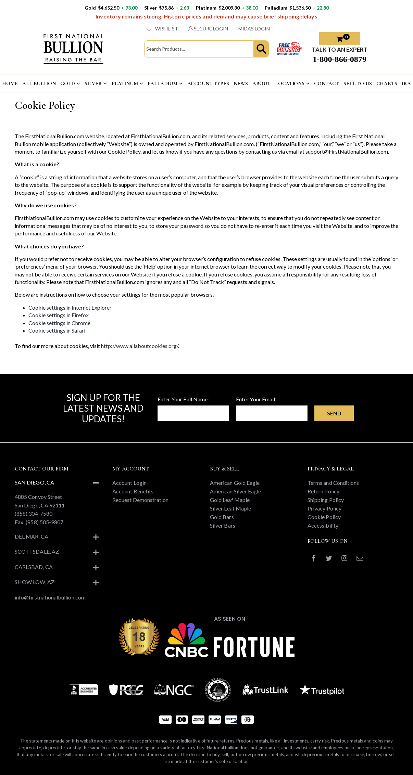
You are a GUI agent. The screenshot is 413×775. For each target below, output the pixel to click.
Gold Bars (222, 517)
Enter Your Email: (256, 399)
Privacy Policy (324, 508)
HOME (9, 83)
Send (334, 413)
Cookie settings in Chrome (59, 323)
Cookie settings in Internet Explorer (70, 307)
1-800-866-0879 (339, 59)
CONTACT (326, 83)
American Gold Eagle (235, 482)
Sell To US (357, 83)
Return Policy (323, 491)
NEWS (241, 83)
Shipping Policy (326, 499)
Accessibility (323, 525)
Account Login (129, 482)
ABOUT (261, 83)
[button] (261, 48)
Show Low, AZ (34, 582)
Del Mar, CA (31, 536)
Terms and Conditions (333, 482)
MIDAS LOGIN (254, 28)
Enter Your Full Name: (183, 399)
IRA (406, 83)
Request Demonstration (140, 499)
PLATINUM (125, 83)
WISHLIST (162, 28)
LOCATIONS (289, 83)
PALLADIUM (162, 83)
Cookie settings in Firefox (58, 315)
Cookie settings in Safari (56, 330)
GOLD (67, 83)
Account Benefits (132, 491)
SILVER (93, 83)
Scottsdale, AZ (37, 551)
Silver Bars (222, 525)
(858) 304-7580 (33, 513)
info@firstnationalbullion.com (50, 597)
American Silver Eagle (235, 491)
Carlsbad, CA (34, 567)
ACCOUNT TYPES (208, 83)
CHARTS (386, 83)
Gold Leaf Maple (230, 499)
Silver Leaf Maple (230, 508)
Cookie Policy (324, 517)
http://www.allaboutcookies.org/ (139, 346)
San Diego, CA (34, 482)
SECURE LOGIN (208, 28)
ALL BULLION (38, 83)
